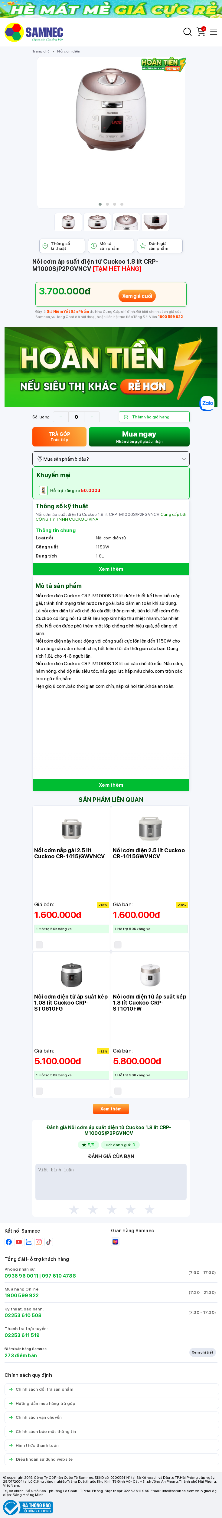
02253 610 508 (23, 1315)
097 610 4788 (59, 1276)
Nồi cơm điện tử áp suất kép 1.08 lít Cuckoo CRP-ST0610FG (71, 1002)
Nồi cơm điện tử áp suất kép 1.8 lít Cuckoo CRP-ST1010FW (149, 1002)
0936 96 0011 (21, 1276)
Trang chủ (41, 51)
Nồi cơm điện (68, 51)
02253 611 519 (22, 1335)
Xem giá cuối (137, 296)
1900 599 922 (170, 317)
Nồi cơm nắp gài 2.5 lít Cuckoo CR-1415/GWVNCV (69, 853)
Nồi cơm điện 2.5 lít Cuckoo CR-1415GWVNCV (149, 853)
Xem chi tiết (203, 1352)
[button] (100, 204)
